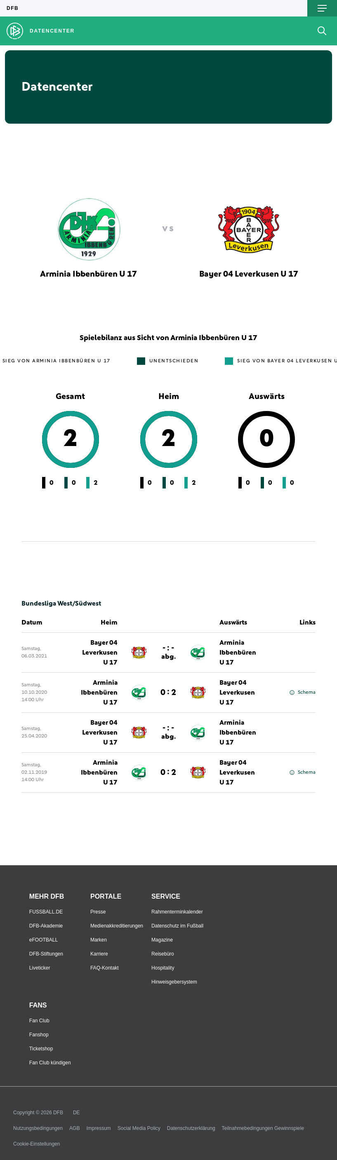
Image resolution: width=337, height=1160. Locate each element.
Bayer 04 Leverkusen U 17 (100, 652)
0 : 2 (168, 692)
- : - (168, 652)
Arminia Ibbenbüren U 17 (237, 652)
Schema (303, 692)
